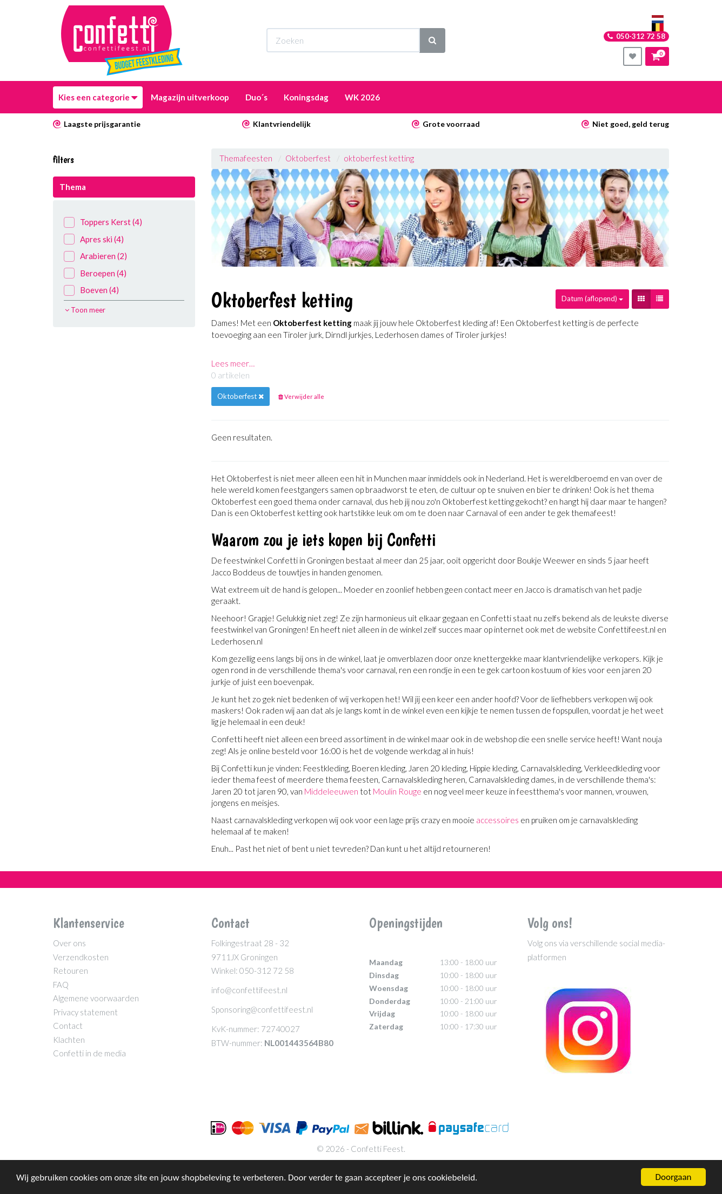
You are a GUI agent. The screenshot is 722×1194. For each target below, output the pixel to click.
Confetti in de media (89, 1053)
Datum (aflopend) (592, 298)
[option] (440, 218)
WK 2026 (362, 97)
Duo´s (256, 97)
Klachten (69, 1039)
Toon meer (85, 310)
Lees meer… (233, 363)
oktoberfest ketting (379, 158)
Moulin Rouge (397, 791)
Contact (68, 1025)
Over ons (69, 943)
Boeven (91, 290)
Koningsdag (306, 97)
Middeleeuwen (331, 791)
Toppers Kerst (103, 222)
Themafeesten (246, 158)
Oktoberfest (308, 158)
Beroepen (95, 273)
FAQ (61, 984)
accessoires (497, 820)
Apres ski (94, 239)
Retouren (70, 970)
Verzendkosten (81, 957)
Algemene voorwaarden (96, 998)
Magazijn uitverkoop (190, 97)
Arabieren (95, 256)
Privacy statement (85, 1012)
